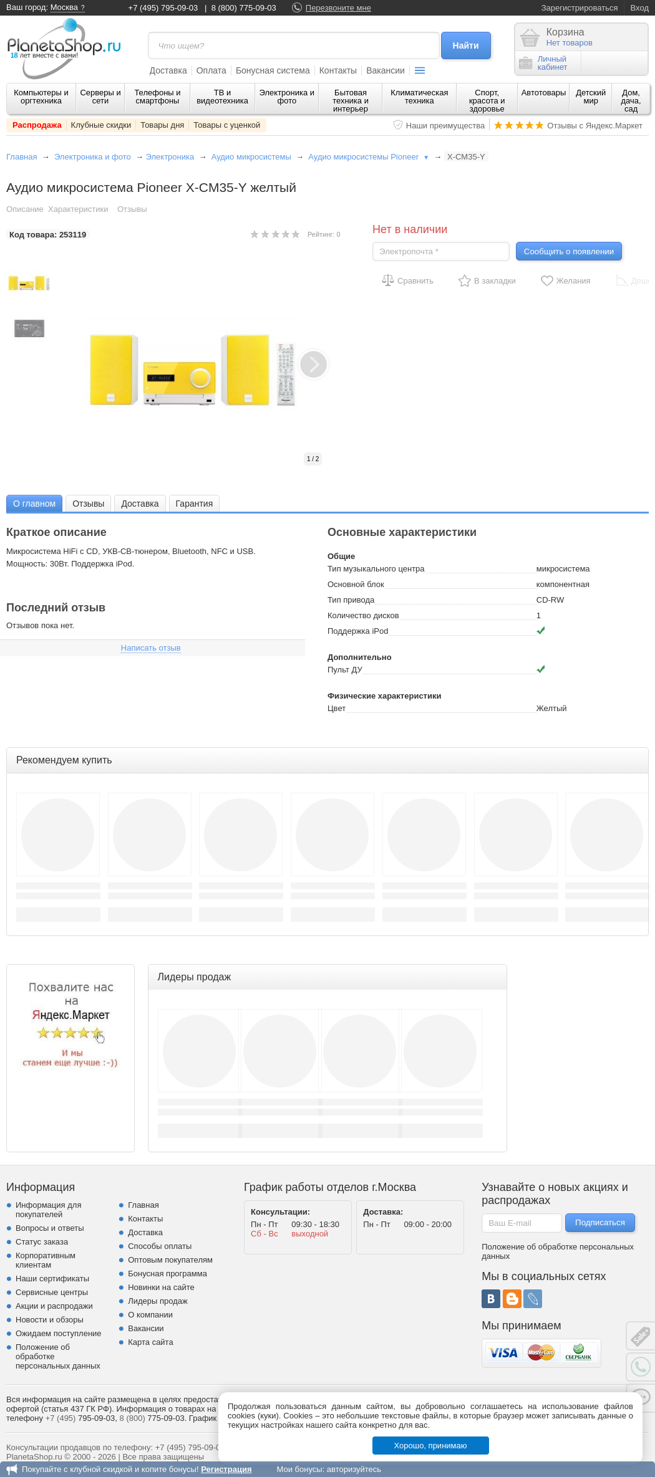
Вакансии (385, 70)
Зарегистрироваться (579, 7)
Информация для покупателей (48, 1209)
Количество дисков (363, 615)
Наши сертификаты (52, 1278)
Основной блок (356, 584)
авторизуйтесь (354, 1469)
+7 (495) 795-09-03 (163, 7)
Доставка (168, 70)
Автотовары (544, 92)
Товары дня (162, 125)
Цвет (337, 708)
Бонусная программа (167, 1273)
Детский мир (591, 96)
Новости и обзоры (50, 1319)
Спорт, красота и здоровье (487, 100)
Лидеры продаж (158, 1301)
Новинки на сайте (161, 1287)
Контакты (338, 70)
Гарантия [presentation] (194, 504)
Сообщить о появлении (569, 251)
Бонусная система (273, 70)
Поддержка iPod (358, 631)
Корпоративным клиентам (45, 1260)
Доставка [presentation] (139, 504)
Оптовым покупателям (170, 1259)
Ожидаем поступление (59, 1333)
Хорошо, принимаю (430, 1445)
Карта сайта (150, 1342)
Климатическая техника (419, 96)
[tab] (34, 503)
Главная (21, 156)
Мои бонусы (299, 1469)
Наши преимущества (445, 125)
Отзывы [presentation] (88, 504)
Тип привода (351, 600)
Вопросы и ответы (50, 1228)
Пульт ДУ (345, 669)
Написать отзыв (151, 647)
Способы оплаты (160, 1246)
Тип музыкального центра (376, 568)
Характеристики (78, 209)
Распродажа (37, 125)
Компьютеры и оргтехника (41, 96)
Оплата (211, 70)
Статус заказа (42, 1241)
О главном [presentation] (34, 504)
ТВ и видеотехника (222, 96)
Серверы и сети (100, 96)
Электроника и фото (287, 96)
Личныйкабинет (543, 63)
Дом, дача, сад (631, 100)
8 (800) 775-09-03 (243, 7)
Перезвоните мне (338, 7)
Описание (25, 209)
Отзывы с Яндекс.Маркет (595, 125)
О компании (150, 1314)
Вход (640, 7)
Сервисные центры (52, 1292)
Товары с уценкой (226, 125)
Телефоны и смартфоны (157, 96)
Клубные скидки (101, 125)
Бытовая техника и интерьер (350, 100)
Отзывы (132, 209)
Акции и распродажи (54, 1306)
